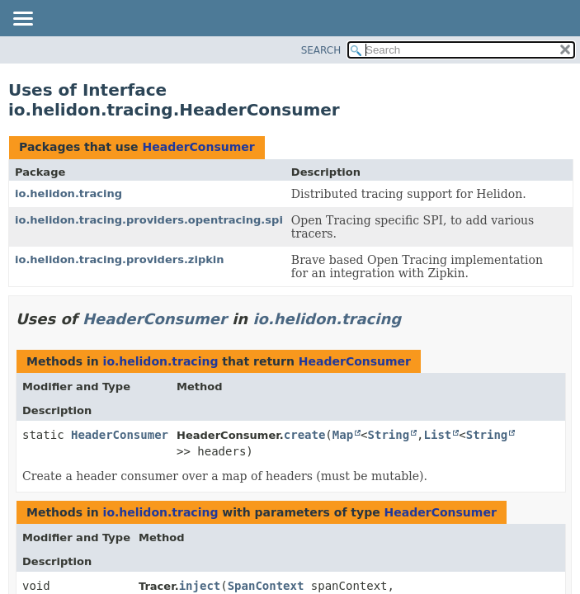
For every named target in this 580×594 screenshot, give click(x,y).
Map (342, 434)
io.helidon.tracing (68, 193)
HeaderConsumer (198, 146)
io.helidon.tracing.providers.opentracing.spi (149, 220)
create (305, 434)
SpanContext (266, 585)
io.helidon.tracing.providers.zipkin (119, 259)
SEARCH (321, 50)
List (438, 434)
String (389, 434)
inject (200, 585)
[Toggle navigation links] (22, 19)
